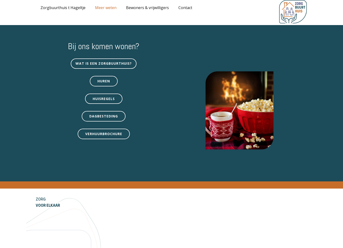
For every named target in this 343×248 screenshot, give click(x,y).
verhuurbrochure (103, 134)
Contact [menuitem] (185, 7)
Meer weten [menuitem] (105, 7)
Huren (103, 81)
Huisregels (104, 98)
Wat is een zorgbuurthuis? (104, 63)
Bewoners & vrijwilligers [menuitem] (147, 7)
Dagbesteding (103, 116)
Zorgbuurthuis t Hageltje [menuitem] (63, 7)
